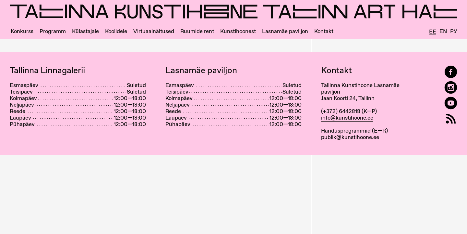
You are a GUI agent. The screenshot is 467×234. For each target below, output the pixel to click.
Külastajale (85, 31)
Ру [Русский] (453, 31)
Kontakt (323, 31)
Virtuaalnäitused (153, 31)
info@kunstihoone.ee (347, 117)
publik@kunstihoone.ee (350, 137)
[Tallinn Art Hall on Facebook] (450, 72)
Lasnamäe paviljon (285, 31)
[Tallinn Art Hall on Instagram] (450, 87)
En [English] (443, 31)
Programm (53, 31)
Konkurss (22, 31)
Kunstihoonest (238, 31)
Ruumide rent (197, 31)
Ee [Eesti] (432, 32)
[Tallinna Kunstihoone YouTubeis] (450, 103)
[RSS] (450, 118)
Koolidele (116, 31)
